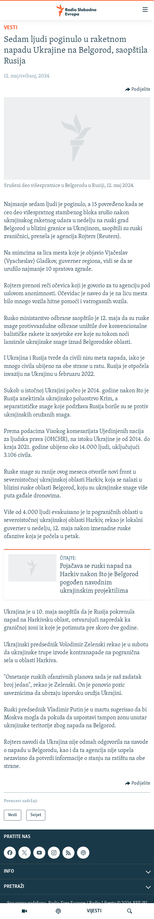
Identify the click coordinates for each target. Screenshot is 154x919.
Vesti (10, 28)
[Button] (138, 89)
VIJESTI (94, 911)
